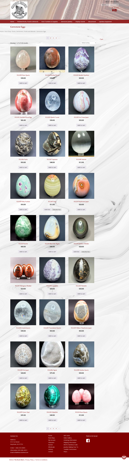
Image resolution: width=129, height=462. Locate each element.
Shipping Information (70, 442)
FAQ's (65, 451)
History (50, 449)
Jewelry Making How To (71, 447)
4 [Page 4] (56, 38)
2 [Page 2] (50, 38)
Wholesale (51, 447)
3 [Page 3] (53, 38)
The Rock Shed (21, 10)
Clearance (51, 442)
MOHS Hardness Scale (71, 445)
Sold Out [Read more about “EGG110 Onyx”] (47, 209)
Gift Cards (67, 435)
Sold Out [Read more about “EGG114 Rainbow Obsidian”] (76, 252)
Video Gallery (68, 438)
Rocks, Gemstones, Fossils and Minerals (23, 31)
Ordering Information (70, 440)
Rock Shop (8, 31)
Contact (50, 451)
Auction (50, 445)
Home (2, 31)
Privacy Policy (29, 460)
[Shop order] (88, 43)
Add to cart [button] (23, 83)
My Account (115, 8)
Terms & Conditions (41, 460)
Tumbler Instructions (70, 449)
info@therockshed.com (21, 452)
